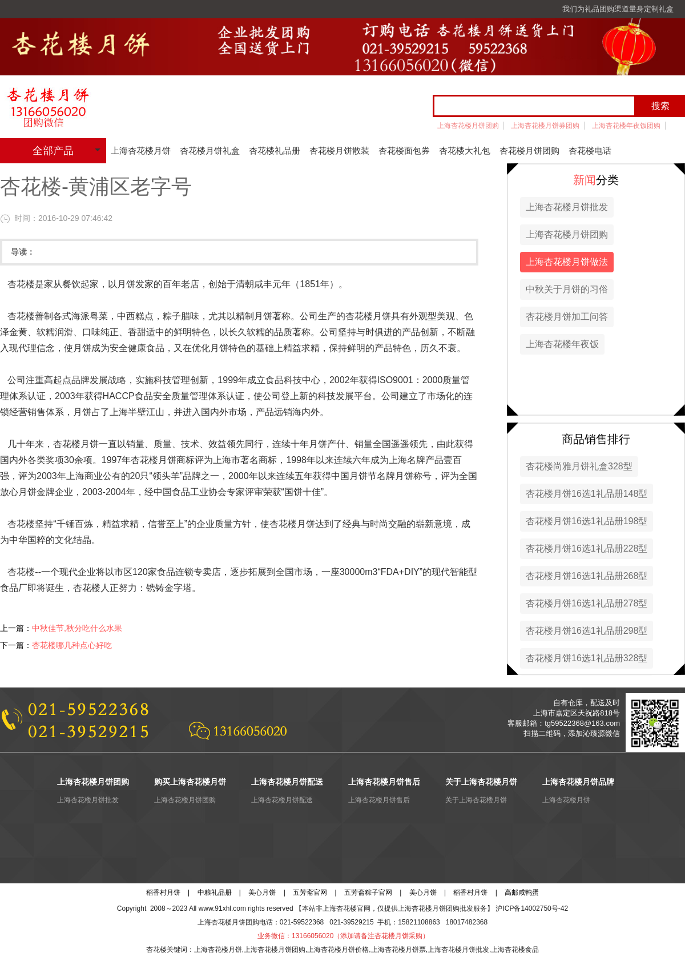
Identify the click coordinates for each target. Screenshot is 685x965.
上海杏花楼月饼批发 (567, 207)
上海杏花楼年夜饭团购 (626, 126)
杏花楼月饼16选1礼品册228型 (586, 548)
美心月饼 (262, 892)
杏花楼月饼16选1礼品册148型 (586, 493)
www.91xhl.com (222, 908)
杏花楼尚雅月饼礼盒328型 (579, 466)
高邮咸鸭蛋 (522, 892)
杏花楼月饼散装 (339, 150)
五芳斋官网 (310, 892)
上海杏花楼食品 (515, 950)
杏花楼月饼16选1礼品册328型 (586, 658)
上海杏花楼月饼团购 (468, 126)
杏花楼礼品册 (274, 150)
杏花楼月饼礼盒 (210, 150)
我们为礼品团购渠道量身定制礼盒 (618, 9)
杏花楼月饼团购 (529, 150)
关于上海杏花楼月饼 (476, 800)
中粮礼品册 (215, 892)
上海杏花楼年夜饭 (562, 344)
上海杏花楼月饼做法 (567, 262)
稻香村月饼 (163, 892)
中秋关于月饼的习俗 (567, 289)
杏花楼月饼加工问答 (567, 316)
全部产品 (53, 150)
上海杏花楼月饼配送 (282, 800)
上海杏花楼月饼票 (398, 950)
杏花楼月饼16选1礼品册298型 (586, 631)
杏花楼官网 (353, 908)
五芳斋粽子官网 (368, 892)
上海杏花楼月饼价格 (338, 950)
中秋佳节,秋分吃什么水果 (77, 628)
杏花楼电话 (590, 150)
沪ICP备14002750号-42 (531, 908)
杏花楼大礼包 (464, 150)
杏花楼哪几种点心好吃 (72, 645)
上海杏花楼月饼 (141, 150)
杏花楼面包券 (404, 150)
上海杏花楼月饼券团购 (545, 126)
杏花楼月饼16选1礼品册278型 (586, 603)
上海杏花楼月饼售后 (379, 800)
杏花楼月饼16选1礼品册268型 (586, 576)
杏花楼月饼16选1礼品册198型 (586, 521)
